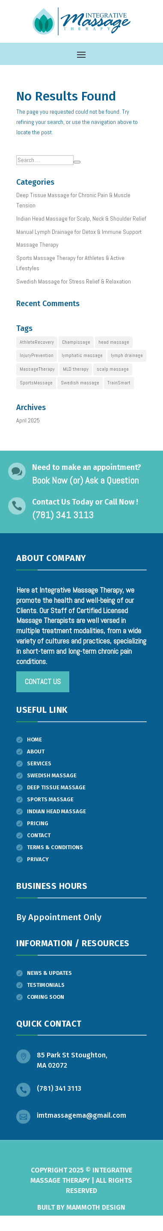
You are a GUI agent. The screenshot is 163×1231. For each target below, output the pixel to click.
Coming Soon (45, 997)
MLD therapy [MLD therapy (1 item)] (76, 369)
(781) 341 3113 (59, 1088)
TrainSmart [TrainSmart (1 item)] (118, 382)
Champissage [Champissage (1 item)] (76, 342)
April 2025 (28, 420)
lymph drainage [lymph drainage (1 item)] (127, 355)
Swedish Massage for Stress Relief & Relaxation (73, 281)
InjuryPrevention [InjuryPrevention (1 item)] (36, 355)
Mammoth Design (95, 1207)
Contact (38, 835)
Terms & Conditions (55, 847)
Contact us (43, 681)
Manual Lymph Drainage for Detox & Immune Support (79, 232)
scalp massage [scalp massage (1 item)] (113, 369)
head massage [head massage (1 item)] (113, 342)
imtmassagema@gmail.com (81, 1115)
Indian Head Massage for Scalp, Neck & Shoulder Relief (81, 218)
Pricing (37, 823)
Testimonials (46, 985)
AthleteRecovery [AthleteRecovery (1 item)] (37, 342)
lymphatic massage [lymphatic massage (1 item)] (82, 355)
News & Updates (49, 973)
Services (39, 763)
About (35, 751)
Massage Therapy (37, 244)
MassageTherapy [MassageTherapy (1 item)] (37, 369)
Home (34, 739)
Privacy (38, 859)
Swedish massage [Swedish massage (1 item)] (80, 382)
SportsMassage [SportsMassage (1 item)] (36, 382)
